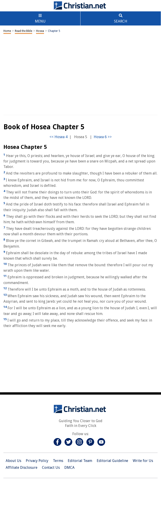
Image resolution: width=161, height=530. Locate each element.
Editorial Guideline (112, 461)
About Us (13, 461)
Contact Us (51, 467)
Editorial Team (80, 461)
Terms (58, 461)
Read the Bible (23, 31)
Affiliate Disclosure (21, 467)
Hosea (40, 31)
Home (7, 31)
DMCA (69, 467)
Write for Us (143, 461)
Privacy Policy (37, 461)
